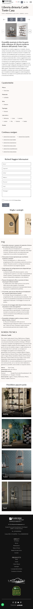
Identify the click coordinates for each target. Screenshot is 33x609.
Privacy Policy (18, 200)
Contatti (16, 552)
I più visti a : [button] (5, 115)
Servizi (16, 543)
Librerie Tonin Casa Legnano (9, 151)
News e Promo (16, 548)
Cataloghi (16, 566)
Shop (16, 559)
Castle (26, 13)
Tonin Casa (6, 90)
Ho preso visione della (12, 200)
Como (13, 118)
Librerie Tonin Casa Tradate (9, 139)
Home (3, 13)
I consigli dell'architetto (16, 569)
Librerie (22, 13)
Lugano (5, 121)
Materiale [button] (4, 94)
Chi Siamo (16, 540)
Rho (12, 121)
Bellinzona (6, 118)
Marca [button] (4, 87)
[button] (29, 31)
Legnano (20, 118)
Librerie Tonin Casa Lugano (9, 145)
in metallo (6, 97)
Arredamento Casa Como (12, 13)
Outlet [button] (4, 125)
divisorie (6, 111)
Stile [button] (3, 101)
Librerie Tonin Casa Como (9, 136)
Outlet (16, 561)
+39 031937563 (17, 531)
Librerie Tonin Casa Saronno (9, 142)
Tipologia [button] (4, 108)
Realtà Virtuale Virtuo (16, 550)
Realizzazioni (16, 545)
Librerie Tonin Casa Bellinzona (10, 148)
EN (19, 2)
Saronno (18, 121)
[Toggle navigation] (30, 2)
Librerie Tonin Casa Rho (24, 136)
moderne (6, 104)
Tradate (25, 121)
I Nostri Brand (16, 564)
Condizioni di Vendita (16, 571)
